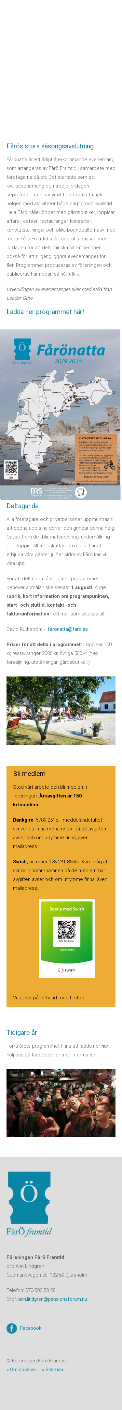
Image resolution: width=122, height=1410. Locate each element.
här (105, 1046)
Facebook (30, 1328)
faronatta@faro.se (68, 629)
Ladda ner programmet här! (45, 312)
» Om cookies (21, 1369)
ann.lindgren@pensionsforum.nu (52, 1299)
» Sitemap (52, 1369)
